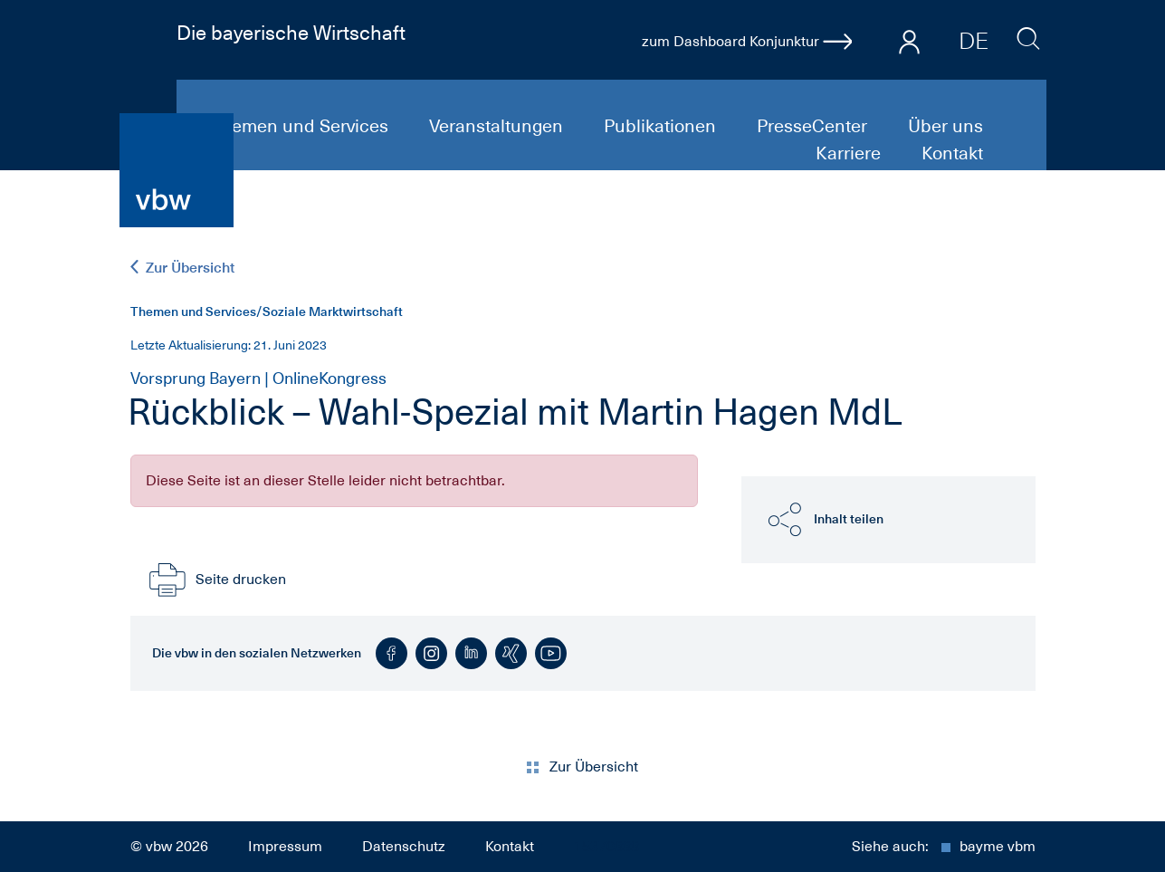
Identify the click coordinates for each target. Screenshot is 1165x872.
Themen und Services (301, 126)
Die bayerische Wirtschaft (291, 32)
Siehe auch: (944, 847)
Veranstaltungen (498, 126)
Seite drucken (215, 579)
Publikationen (662, 126)
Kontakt (952, 153)
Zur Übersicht (182, 267)
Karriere (850, 153)
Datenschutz (403, 847)
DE (973, 40)
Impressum (285, 847)
